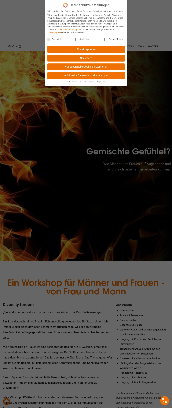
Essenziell (54, 37)
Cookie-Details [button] (72, 80)
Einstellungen (53, 30)
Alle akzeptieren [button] (86, 47)
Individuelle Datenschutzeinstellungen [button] (86, 73)
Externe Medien (113, 37)
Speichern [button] (86, 55)
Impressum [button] (101, 80)
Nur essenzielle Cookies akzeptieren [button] (86, 64)
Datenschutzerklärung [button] (87, 80)
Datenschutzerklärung (67, 27)
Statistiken (82, 37)
